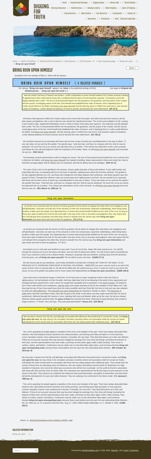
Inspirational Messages (79, 2)
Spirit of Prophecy (128, 8)
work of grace (109, 283)
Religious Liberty (93, 8)
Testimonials (117, 13)
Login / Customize (130, 450)
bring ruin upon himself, (105, 149)
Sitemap (114, 450)
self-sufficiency (39, 291)
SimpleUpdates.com (90, 450)
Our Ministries (101, 13)
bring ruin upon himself (54, 160)
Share (132, 68)
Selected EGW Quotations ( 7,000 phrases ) (58, 61)
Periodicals (105, 19)
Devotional (92, 19)
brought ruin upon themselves (66, 291)
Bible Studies (86, 13)
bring (64, 106)
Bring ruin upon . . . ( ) (129, 61)
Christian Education (58, 8)
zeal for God (63, 285)
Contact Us (131, 13)
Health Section (76, 8)
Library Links (114, 2)
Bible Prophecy (110, 8)
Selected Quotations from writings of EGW (48, 420)
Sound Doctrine (70, 13)
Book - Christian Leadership (125, 19)
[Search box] (25, 450)
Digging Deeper (98, 2)
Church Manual (129, 2)
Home (64, 2)
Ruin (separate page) (107, 61)
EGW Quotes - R (87, 61)
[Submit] (36, 450)
